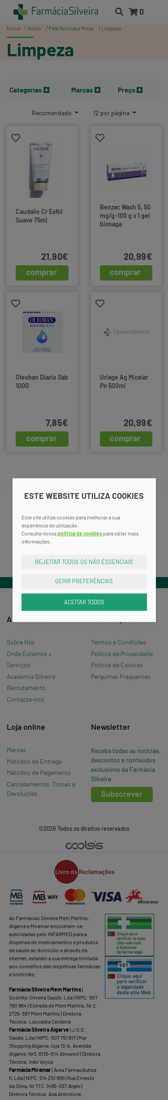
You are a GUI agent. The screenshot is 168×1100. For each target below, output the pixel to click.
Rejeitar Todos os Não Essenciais (84, 561)
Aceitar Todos (84, 601)
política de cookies (79, 533)
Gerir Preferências (84, 581)
